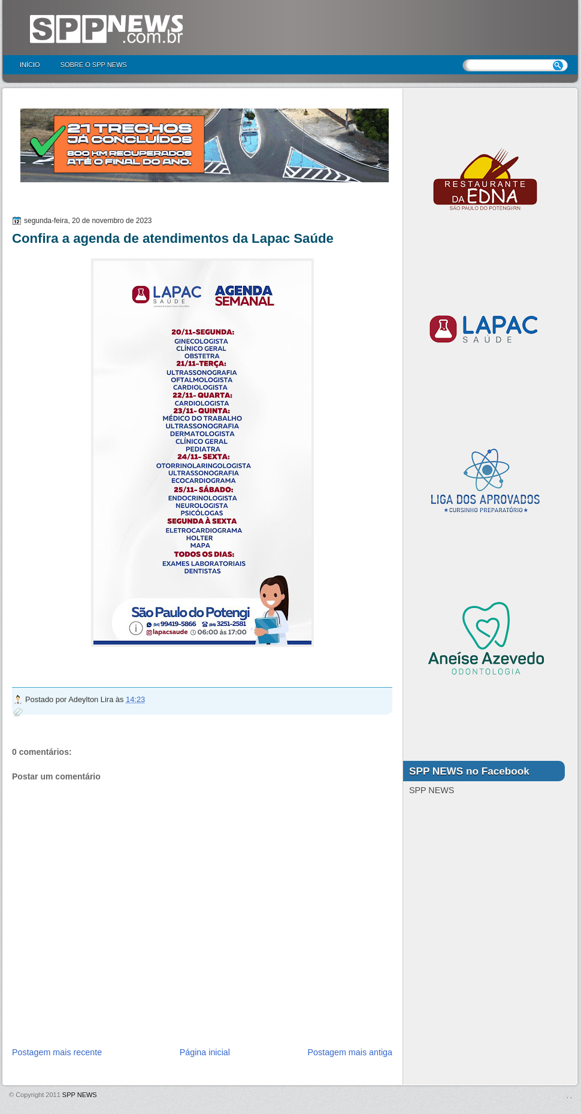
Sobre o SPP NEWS (93, 64)
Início (30, 64)
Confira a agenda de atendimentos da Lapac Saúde (173, 238)
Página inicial (205, 1052)
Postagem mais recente (57, 1052)
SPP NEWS (79, 1094)
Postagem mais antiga (350, 1052)
